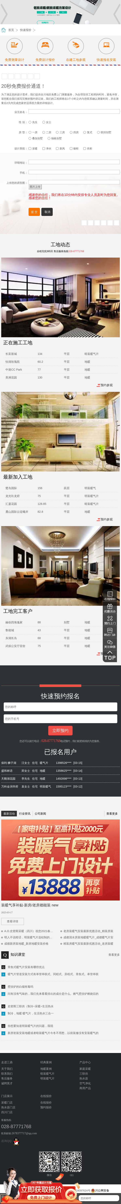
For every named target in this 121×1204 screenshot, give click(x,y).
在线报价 (46, 1102)
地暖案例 (46, 1068)
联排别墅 (104, 132)
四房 (74, 132)
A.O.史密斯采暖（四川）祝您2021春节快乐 (31, 931)
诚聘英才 (7, 1083)
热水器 (83, 1078)
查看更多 (112, 813)
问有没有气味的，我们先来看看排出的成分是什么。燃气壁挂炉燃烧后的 (53, 993)
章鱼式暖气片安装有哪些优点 (26, 967)
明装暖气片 (47, 1078)
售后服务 (7, 1078)
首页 (11, 30)
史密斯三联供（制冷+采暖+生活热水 (31, 1006)
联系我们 (7, 1073)
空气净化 (85, 1083)
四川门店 (7, 1112)
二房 (46, 132)
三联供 (83, 1073)
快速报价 (25, 30)
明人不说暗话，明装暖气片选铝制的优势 (29, 937)
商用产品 (85, 1088)
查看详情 (12, 921)
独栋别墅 (55, 138)
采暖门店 (7, 1102)
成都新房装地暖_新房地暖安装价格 (26, 943)
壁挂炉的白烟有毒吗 (20, 986)
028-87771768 (50, 741)
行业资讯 (24, 813)
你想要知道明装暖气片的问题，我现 (30, 1025)
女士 (46, 122)
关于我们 (7, 1068)
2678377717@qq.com (24, 1133)
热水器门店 (8, 1107)
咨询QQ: (11, 1141)
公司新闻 (40, 813)
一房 (33, 132)
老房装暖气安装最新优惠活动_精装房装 (88, 931)
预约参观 (105, 385)
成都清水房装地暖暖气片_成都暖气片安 (88, 937)
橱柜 (74, 148)
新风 (60, 148)
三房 (60, 132)
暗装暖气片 (47, 1073)
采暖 (33, 148)
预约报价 (46, 1107)
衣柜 (87, 148)
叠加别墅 (36, 138)
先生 (33, 122)
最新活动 (9, 813)
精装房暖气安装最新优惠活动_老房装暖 (88, 943)
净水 (46, 148)
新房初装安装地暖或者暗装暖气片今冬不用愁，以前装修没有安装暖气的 (53, 1033)
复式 (87, 132)
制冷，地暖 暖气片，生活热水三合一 (31, 1013)
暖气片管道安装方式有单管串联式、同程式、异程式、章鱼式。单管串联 (53, 974)
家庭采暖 (85, 1068)
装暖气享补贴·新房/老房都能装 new (29, 905)
